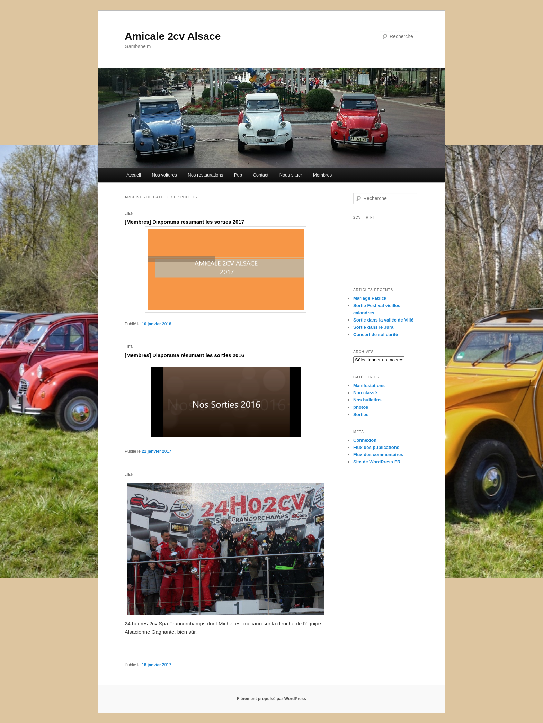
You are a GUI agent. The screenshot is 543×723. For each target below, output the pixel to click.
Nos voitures (164, 175)
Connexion (364, 440)
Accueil (133, 175)
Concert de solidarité (375, 334)
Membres (322, 175)
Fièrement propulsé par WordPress (271, 698)
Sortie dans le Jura (373, 327)
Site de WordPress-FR (376, 461)
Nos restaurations (205, 175)
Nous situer (290, 175)
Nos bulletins (367, 400)
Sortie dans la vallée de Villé (383, 320)
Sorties (360, 414)
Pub (238, 175)
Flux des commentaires (378, 454)
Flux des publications (376, 447)
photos (360, 407)
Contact (260, 175)
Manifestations (369, 385)
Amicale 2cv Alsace (173, 36)
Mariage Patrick (369, 298)
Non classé (365, 392)
